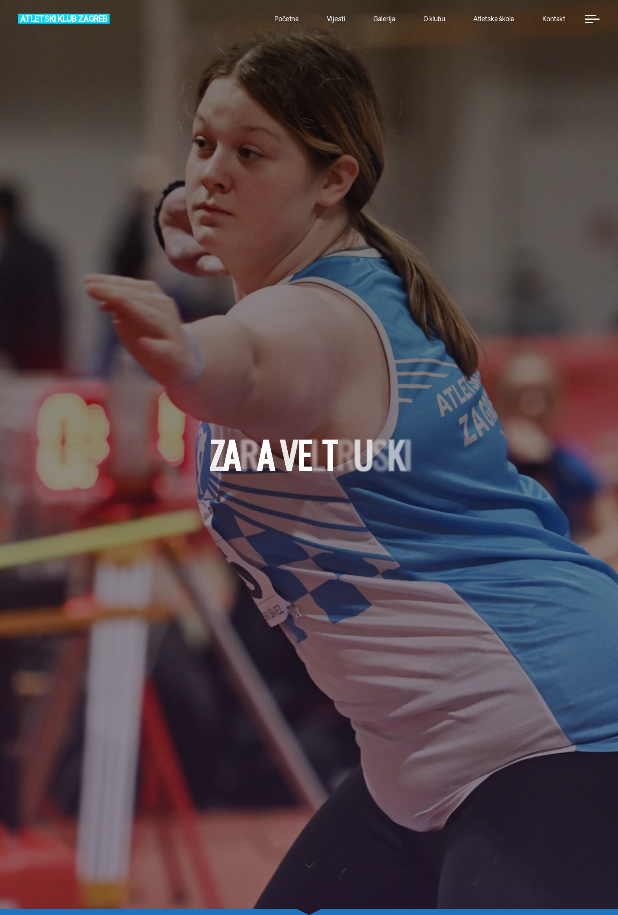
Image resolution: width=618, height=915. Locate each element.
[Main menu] (592, 19)
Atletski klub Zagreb (63, 18)
